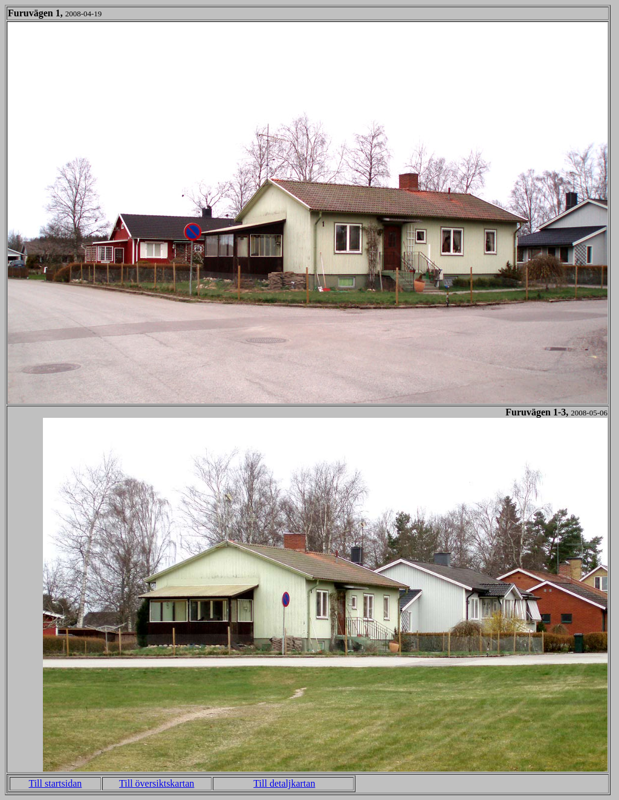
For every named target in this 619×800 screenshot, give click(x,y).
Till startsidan (55, 783)
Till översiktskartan (156, 783)
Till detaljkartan (284, 783)
